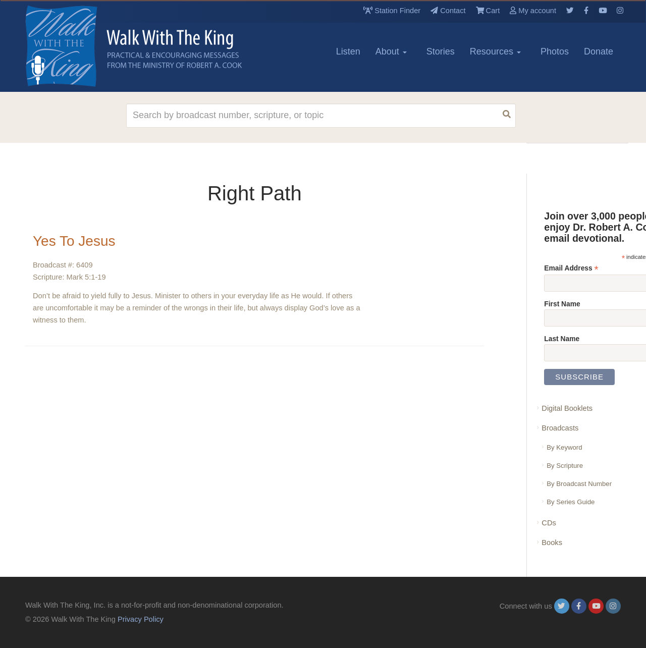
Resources (495, 51)
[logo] (70, 46)
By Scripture (565, 465)
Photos (555, 51)
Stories (440, 51)
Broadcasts (560, 428)
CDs (549, 523)
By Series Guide (571, 502)
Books (552, 542)
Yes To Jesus (74, 241)
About (391, 51)
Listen (348, 51)
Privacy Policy (141, 619)
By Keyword (564, 447)
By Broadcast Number (579, 484)
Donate (598, 51)
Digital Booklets (567, 408)
